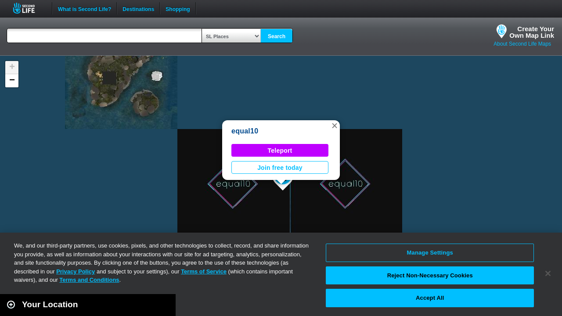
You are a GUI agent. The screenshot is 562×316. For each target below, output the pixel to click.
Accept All (430, 297)
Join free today (280, 167)
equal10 (244, 131)
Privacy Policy (75, 271)
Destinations (138, 8)
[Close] (548, 273)
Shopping (178, 8)
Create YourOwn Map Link (531, 32)
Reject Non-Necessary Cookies (430, 275)
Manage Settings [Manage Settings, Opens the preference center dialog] (430, 252)
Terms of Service (204, 271)
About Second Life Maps (522, 44)
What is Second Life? (84, 8)
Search (276, 36)
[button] (334, 125)
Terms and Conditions (89, 279)
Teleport (280, 150)
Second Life (28, 8)
